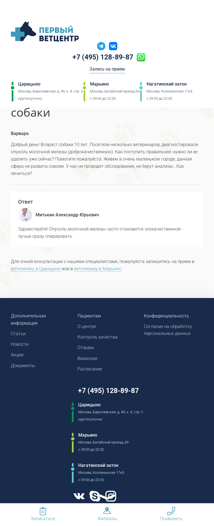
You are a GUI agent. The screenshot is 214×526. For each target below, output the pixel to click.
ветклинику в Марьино (97, 269)
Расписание (89, 370)
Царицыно (29, 84)
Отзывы (85, 348)
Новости (19, 344)
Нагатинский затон (167, 84)
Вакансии (87, 359)
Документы (23, 366)
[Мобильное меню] (15, 11)
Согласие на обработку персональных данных (168, 330)
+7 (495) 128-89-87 (103, 57)
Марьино (99, 84)
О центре (86, 326)
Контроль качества (97, 337)
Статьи (18, 334)
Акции (17, 355)
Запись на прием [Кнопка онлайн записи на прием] (107, 69)
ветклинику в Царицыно (36, 269)
